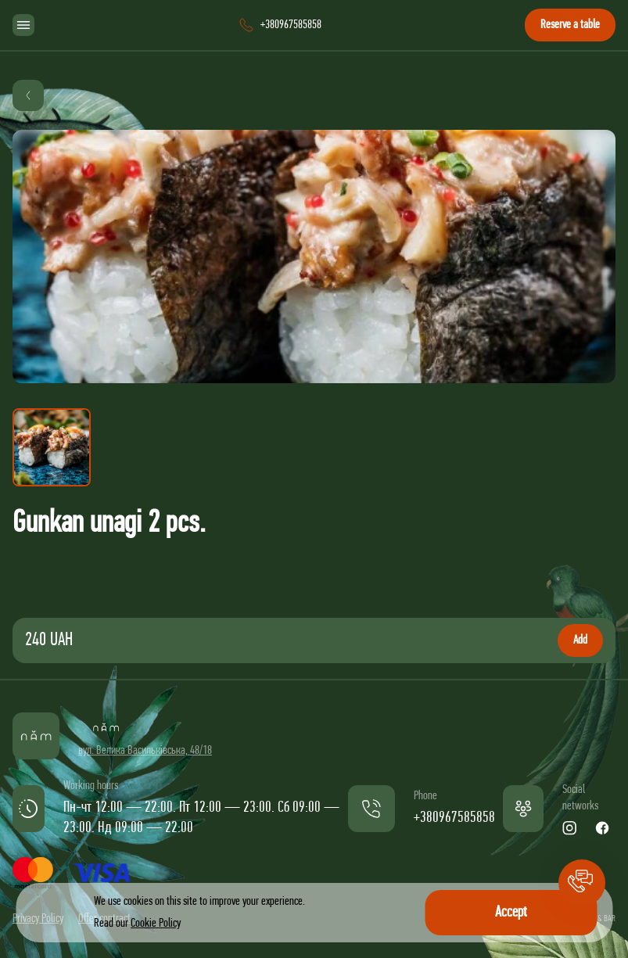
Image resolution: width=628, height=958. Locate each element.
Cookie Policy (156, 923)
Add (580, 640)
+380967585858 (454, 818)
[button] (581, 882)
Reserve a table (570, 25)
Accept (511, 912)
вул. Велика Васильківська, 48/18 (145, 751)
